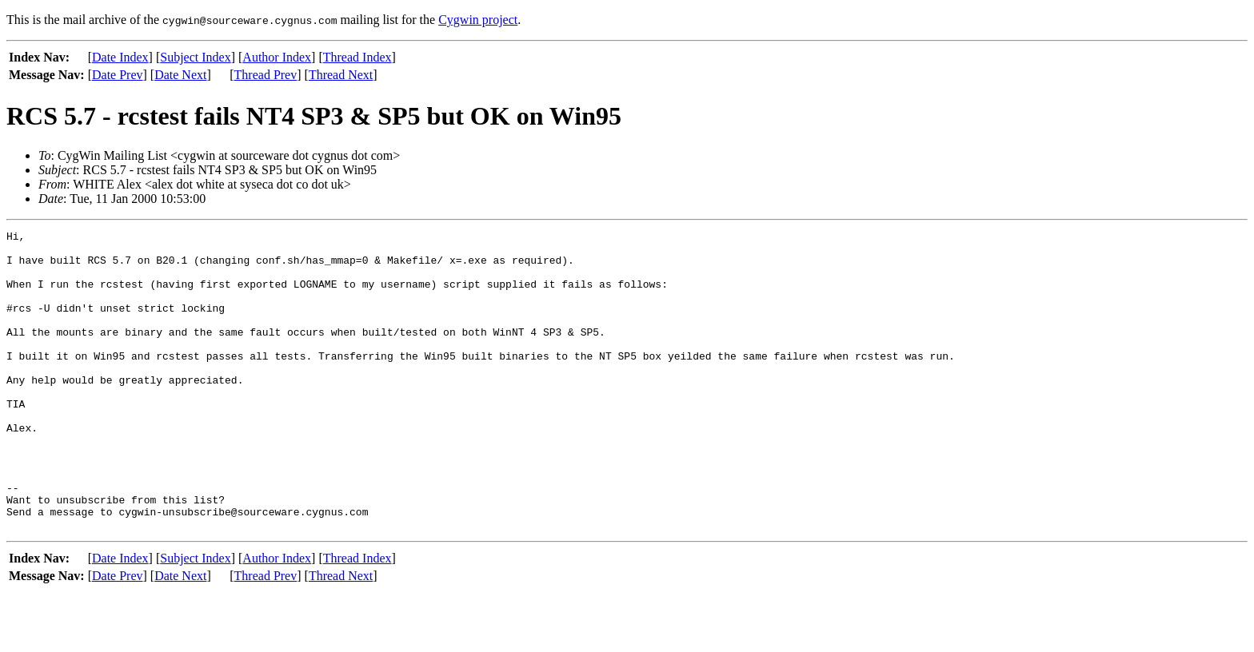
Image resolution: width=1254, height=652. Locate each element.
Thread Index (357, 57)
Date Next (180, 75)
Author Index (276, 57)
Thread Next (341, 75)
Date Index (120, 57)
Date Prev (117, 75)
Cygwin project (477, 19)
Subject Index (195, 57)
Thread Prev (266, 75)
